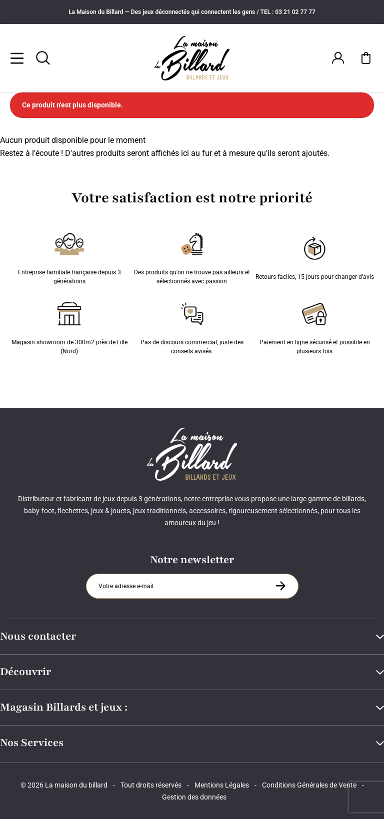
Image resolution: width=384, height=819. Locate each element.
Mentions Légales (221, 785)
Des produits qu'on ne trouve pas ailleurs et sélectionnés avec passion (192, 256)
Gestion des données (194, 797)
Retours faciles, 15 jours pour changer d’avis (315, 256)
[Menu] (17, 58)
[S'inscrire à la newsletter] (280, 586)
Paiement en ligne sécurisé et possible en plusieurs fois (315, 326)
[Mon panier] (366, 58)
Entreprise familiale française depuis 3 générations (69, 256)
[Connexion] (338, 58)
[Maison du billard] (192, 58)
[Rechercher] (43, 58)
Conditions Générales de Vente (309, 785)
